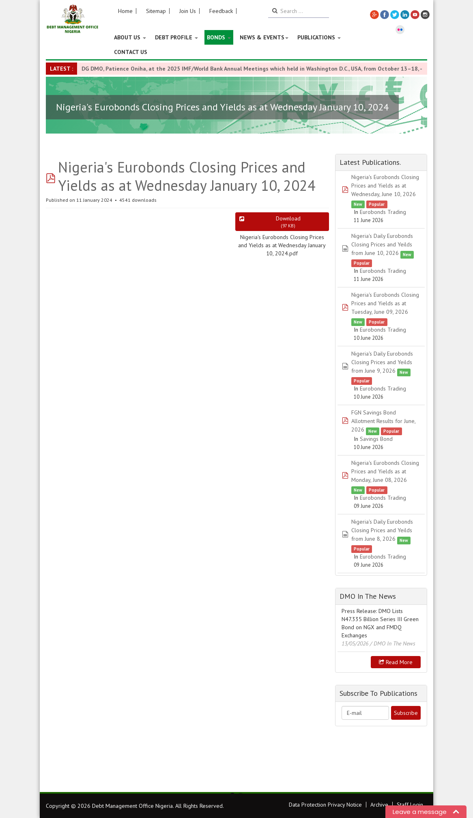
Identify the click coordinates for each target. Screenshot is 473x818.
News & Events (264, 37)
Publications (319, 37)
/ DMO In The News (392, 643)
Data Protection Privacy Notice (325, 804)
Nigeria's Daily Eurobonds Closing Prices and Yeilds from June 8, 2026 (382, 530)
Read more (396, 662)
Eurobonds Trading (383, 212)
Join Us (187, 11)
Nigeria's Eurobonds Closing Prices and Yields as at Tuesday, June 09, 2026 (385, 303)
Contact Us (130, 52)
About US (130, 37)
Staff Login (410, 804)
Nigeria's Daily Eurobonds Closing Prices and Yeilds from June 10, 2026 (382, 244)
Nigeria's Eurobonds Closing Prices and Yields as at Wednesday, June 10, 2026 (385, 185)
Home (125, 11)
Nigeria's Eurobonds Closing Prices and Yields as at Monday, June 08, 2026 (385, 471)
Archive (379, 804)
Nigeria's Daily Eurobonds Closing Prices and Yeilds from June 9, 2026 (382, 362)
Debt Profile (176, 37)
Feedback (221, 11)
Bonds (219, 37)
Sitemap (156, 11)
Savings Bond (376, 438)
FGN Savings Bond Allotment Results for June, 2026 (383, 421)
